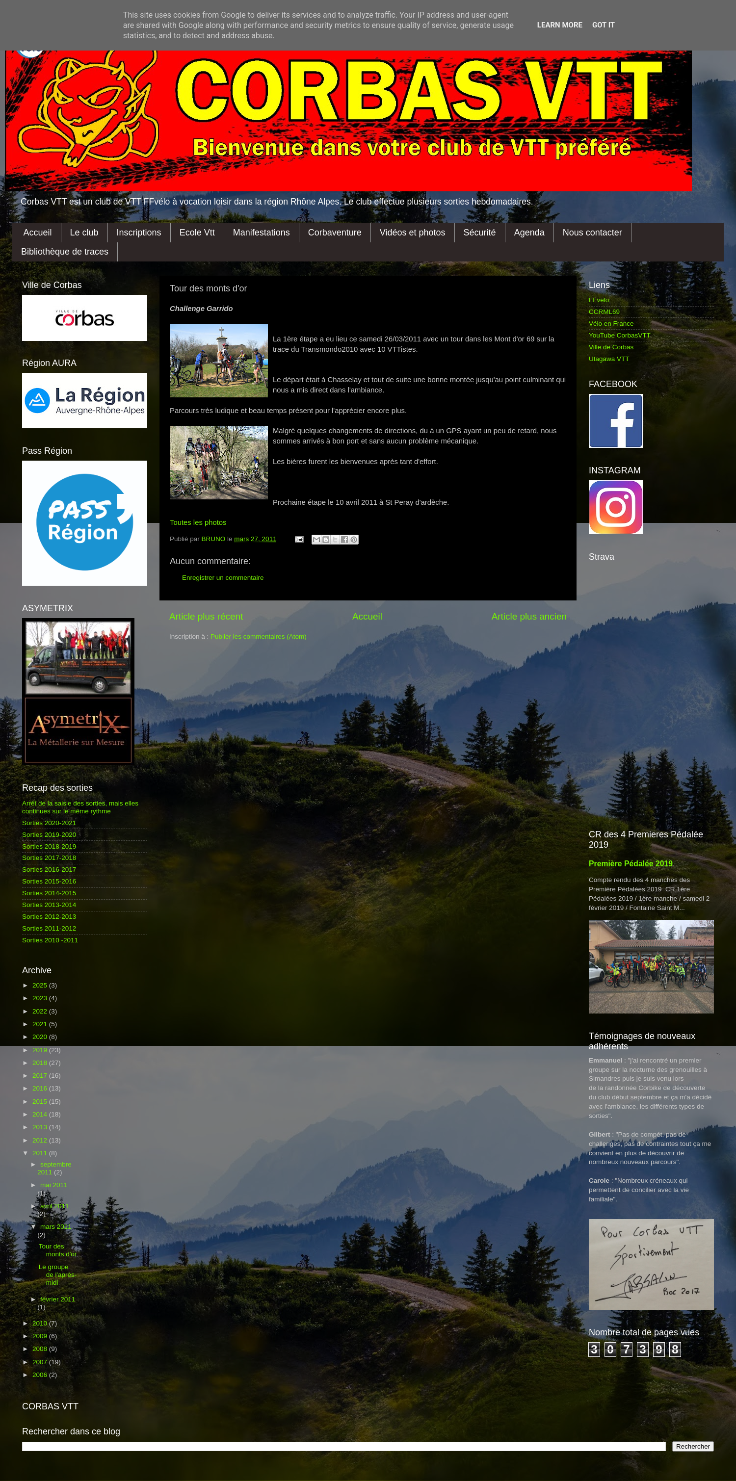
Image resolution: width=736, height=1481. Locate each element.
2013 (40, 1127)
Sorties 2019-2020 (49, 834)
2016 (40, 1088)
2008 (40, 1348)
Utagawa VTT (609, 359)
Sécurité (480, 232)
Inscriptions (139, 232)
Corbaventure (335, 232)
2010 (40, 1323)
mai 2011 (54, 1185)
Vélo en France (611, 323)
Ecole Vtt (197, 232)
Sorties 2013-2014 (49, 905)
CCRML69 (604, 311)
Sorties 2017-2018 (49, 857)
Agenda (529, 232)
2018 (40, 1062)
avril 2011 (54, 1206)
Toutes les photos (198, 522)
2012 (40, 1140)
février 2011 (57, 1299)
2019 (40, 1050)
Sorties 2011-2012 (49, 928)
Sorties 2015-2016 (49, 881)
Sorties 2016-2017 (49, 869)
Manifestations (261, 232)
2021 (40, 1024)
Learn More (559, 25)
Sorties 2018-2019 (49, 846)
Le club (84, 232)
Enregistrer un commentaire (223, 577)
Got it (603, 25)
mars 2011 (56, 1226)
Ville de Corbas (611, 347)
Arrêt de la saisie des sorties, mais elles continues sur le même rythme (80, 807)
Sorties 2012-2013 (49, 916)
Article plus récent (206, 616)
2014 (40, 1114)
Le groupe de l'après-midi (58, 1274)
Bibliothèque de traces (64, 252)
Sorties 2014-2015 (49, 893)
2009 (40, 1336)
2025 (40, 985)
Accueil (38, 232)
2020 (40, 1036)
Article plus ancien (529, 616)
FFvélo (599, 300)
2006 (40, 1374)
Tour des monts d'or (58, 1250)
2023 (40, 998)
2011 (40, 1153)
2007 (40, 1362)
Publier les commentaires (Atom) (258, 636)
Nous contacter (592, 232)
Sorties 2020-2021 (49, 823)
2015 (40, 1101)
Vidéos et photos (413, 232)
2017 (40, 1075)
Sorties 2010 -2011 (50, 940)
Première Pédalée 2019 (631, 863)
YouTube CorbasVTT (620, 335)
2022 (40, 1011)
